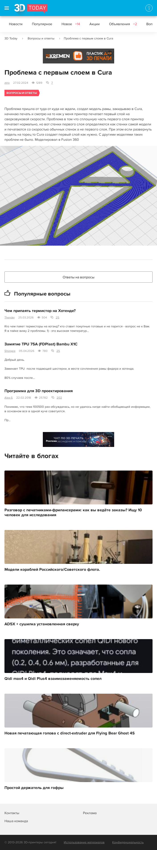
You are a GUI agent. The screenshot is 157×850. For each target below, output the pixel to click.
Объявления (123, 24)
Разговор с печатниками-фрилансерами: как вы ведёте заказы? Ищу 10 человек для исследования (73, 513)
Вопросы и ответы (41, 38)
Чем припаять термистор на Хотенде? (40, 310)
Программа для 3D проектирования (38, 391)
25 (57, 317)
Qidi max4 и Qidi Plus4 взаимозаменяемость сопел (52, 678)
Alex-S (8, 398)
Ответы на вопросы (78, 277)
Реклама (51, 57)
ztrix (7, 83)
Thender (9, 317)
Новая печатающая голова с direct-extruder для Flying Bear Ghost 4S (69, 733)
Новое (71, 24)
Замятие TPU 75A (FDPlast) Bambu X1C (40, 344)
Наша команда (16, 821)
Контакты (11, 813)
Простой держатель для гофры (34, 787)
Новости (16, 24)
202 (59, 398)
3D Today (10, 38)
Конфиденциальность (128, 842)
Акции (94, 24)
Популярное (42, 24)
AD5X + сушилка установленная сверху (41, 624)
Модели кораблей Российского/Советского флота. (52, 569)
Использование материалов (84, 842)
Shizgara (9, 351)
